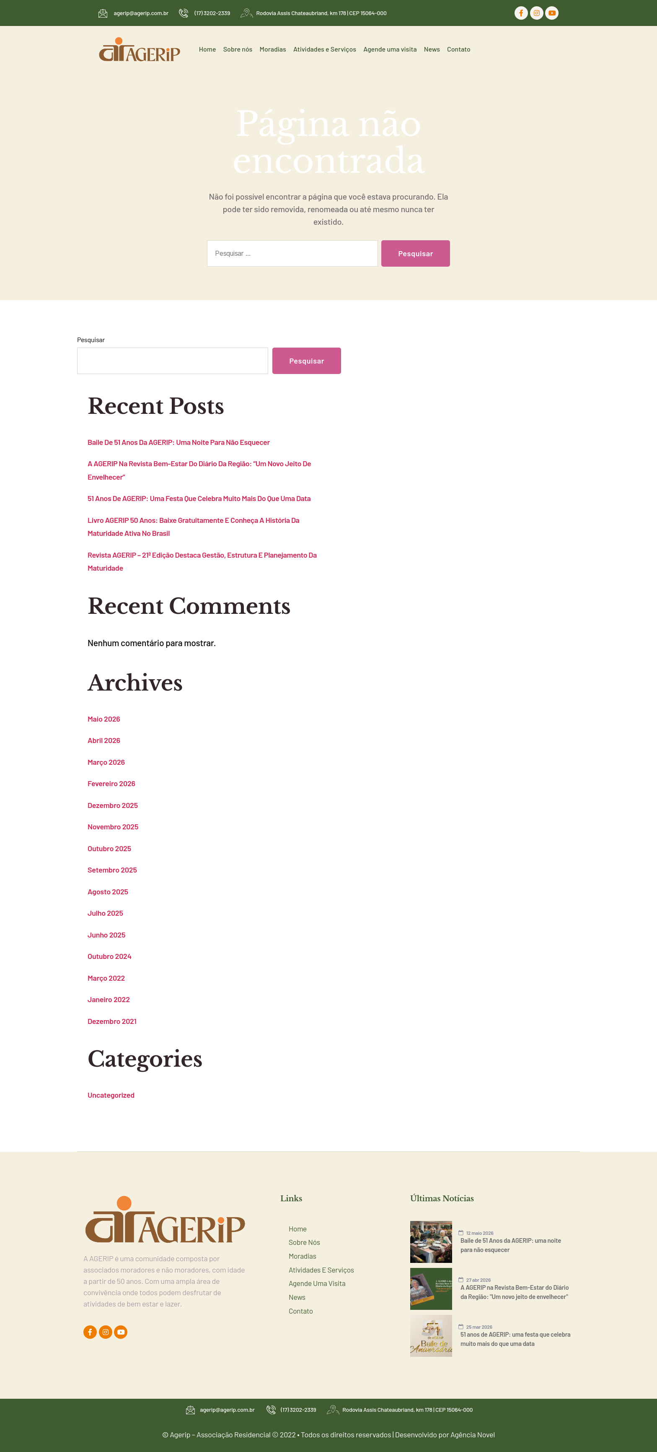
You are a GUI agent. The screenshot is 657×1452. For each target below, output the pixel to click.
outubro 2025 (109, 848)
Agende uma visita (391, 49)
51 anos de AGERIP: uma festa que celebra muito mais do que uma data (199, 498)
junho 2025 (106, 934)
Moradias (274, 49)
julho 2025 (105, 912)
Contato (459, 49)
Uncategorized (111, 1094)
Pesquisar (91, 339)
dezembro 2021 (112, 1021)
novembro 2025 (113, 826)
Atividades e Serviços (326, 49)
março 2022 (106, 977)
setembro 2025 (112, 869)
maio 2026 (104, 718)
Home (210, 49)
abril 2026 (104, 740)
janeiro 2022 (109, 999)
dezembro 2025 (113, 805)
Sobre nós (240, 49)
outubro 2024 (110, 956)
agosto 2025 (108, 891)
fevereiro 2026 (111, 783)
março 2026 (106, 761)
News (432, 49)
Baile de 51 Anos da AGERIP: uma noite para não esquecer (179, 442)
